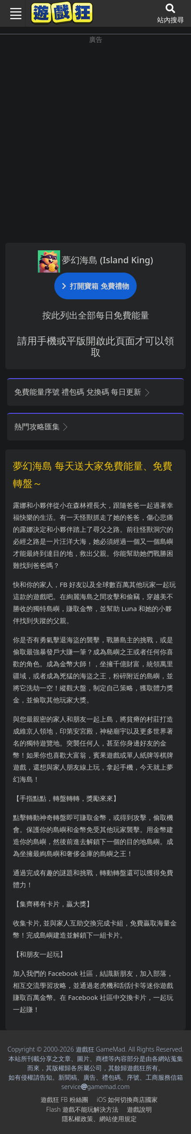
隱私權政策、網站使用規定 (99, 1118)
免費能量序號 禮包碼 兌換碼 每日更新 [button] (82, 392)
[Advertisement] (95, 140)
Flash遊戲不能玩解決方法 (82, 1109)
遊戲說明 (139, 1109)
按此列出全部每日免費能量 (95, 315)
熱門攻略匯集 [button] (41, 426)
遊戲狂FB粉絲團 (64, 1099)
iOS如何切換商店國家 (127, 1099)
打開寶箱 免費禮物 (95, 286)
